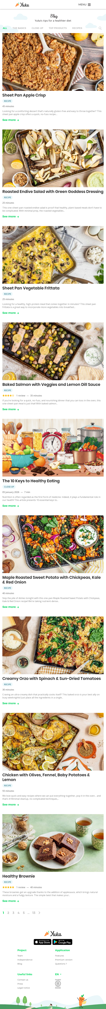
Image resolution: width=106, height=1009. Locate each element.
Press (20, 984)
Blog (19, 964)
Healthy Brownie (18, 876)
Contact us (22, 980)
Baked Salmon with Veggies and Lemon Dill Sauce (51, 384)
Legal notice (23, 988)
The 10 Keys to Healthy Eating (31, 481)
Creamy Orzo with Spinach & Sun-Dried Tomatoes (51, 678)
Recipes (77, 28)
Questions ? (61, 964)
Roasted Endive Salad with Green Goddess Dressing (52, 191)
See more (10, 120)
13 (33, 912)
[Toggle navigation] (84, 4)
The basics (19, 28)
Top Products (58, 28)
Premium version (64, 960)
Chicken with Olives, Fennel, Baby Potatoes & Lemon (46, 777)
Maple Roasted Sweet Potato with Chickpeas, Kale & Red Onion (51, 580)
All (5, 28)
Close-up (37, 28)
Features (59, 955)
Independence (24, 960)
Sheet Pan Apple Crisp (24, 95)
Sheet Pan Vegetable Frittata (31, 288)
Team (20, 955)
